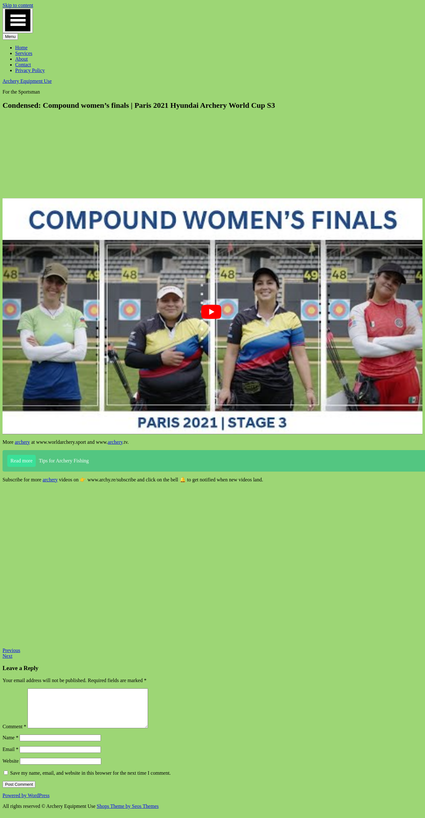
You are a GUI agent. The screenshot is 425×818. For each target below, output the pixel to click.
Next (7, 656)
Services (23, 53)
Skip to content (18, 5)
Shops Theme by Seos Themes (128, 813)
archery (22, 442)
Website (11, 768)
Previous (11, 650)
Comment (14, 734)
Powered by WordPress (26, 803)
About (21, 59)
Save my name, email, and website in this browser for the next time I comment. (90, 780)
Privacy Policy (30, 70)
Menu (10, 36)
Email (10, 757)
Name (10, 745)
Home (21, 47)
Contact (23, 64)
